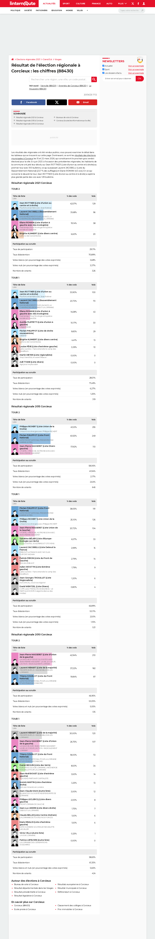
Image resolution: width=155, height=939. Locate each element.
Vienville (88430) (48, 86)
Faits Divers (41, 10)
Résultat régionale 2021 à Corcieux (29, 117)
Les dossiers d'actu (112, 73)
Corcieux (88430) (22, 905)
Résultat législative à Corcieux (28, 895)
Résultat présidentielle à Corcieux (30, 892)
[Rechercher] (131, 10)
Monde (69, 10)
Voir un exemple (136, 66)
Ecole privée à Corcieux (25, 909)
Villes (80, 10)
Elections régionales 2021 (28, 59)
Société (28, 10)
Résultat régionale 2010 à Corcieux (30, 124)
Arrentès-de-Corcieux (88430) (72, 86)
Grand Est (47, 59)
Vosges (58, 59)
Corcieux (59, 121)
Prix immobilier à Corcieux (70, 909)
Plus (122, 3)
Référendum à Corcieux (69, 892)
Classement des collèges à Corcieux (74, 905)
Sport (66, 3)
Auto (109, 3)
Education (56, 10)
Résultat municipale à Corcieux (72, 888)
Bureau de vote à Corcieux (26, 884)
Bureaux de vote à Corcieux (67, 117)
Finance (96, 3)
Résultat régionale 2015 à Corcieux (29, 121)
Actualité (107, 66)
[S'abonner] (123, 78)
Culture (80, 3)
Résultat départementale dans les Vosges (33, 888)
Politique (15, 10)
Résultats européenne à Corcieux (73, 884)
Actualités (49, 3)
